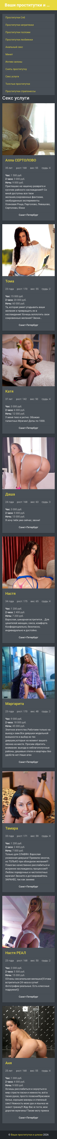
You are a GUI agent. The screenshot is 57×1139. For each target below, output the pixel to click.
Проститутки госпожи (17, 32)
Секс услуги (12, 76)
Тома (9, 281)
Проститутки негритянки (19, 24)
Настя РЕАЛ (15, 953)
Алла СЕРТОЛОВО (20, 160)
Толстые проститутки (17, 83)
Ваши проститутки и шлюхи (27, 5)
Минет (9, 54)
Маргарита (14, 704)
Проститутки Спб (15, 17)
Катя (9, 391)
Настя (10, 593)
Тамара (11, 828)
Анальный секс (14, 47)
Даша (10, 494)
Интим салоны (13, 61)
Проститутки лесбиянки (19, 39)
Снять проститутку (16, 69)
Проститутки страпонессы (20, 91)
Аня (8, 1063)
